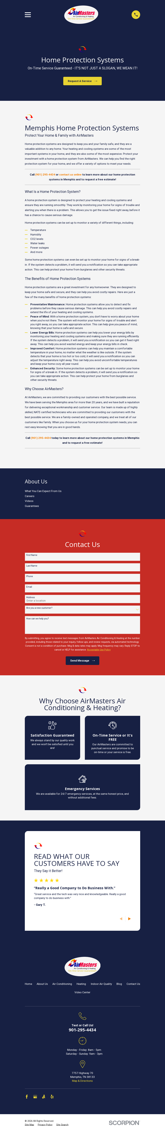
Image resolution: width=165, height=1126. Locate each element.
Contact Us (133, 983)
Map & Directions (82, 1080)
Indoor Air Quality (101, 983)
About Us (42, 983)
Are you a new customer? (39, 608)
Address (30, 597)
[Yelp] (52, 1097)
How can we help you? (37, 618)
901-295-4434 (82, 1029)
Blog (119, 983)
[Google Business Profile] (35, 1097)
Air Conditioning (62, 983)
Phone (29, 576)
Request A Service (82, 81)
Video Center (82, 992)
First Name (31, 555)
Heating (81, 983)
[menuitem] (82, 491)
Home (28, 983)
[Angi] (44, 1097)
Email (29, 587)
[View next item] (129, 918)
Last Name (31, 565)
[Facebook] (27, 1097)
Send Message (82, 660)
